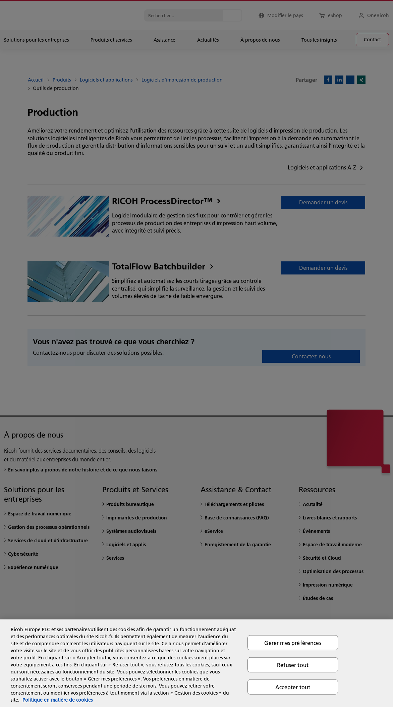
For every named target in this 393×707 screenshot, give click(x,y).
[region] (196, 663)
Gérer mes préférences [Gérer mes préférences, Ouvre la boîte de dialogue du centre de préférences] (292, 642)
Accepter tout (292, 687)
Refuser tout (292, 664)
